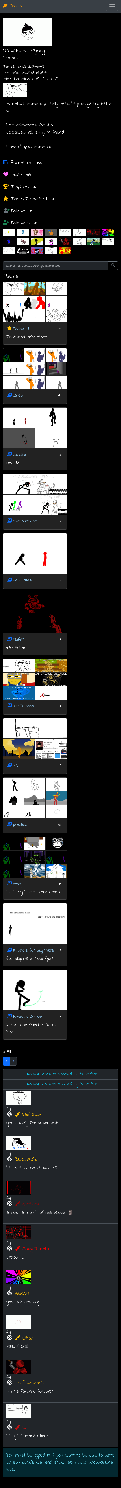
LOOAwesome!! (29, 1383)
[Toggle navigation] (112, 6)
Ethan (24, 1338)
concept (20, 454)
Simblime (28, 1204)
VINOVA (22, 1293)
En (21, 1427)
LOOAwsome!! (25, 706)
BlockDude (26, 1159)
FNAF (18, 639)
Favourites (22, 580)
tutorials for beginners (33, 950)
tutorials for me (27, 1017)
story (17, 884)
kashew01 (28, 1114)
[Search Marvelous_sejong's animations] (55, 265)
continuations (25, 521)
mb (15, 765)
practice (20, 824)
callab (18, 395)
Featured (21, 329)
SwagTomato (32, 1248)
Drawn (12, 6)
